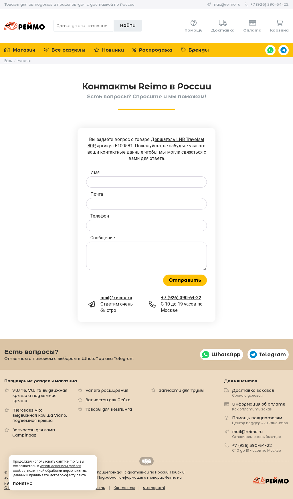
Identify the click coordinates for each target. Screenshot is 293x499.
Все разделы (65, 50)
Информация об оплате (258, 406)
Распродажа (152, 50)
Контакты (124, 488)
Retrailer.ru (146, 461)
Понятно (23, 484)
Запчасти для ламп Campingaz (33, 432)
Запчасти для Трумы (181, 390)
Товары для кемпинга (109, 409)
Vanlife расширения (107, 390)
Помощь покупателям (260, 420)
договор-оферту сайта (68, 475)
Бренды (195, 50)
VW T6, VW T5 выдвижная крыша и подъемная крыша (39, 395)
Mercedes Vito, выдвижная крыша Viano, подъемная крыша (39, 415)
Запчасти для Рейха (108, 399)
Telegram (283, 50)
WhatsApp (270, 50)
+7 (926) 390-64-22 (269, 4)
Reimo (24, 25)
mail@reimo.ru (226, 4)
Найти (128, 25)
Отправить (185, 280)
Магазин (19, 50)
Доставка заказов (253, 392)
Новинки (109, 50)
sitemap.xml (154, 488)
